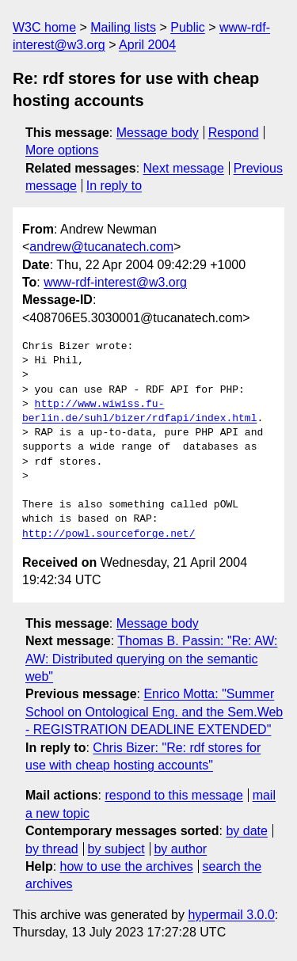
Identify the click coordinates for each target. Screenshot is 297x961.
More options (62, 150)
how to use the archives (126, 866)
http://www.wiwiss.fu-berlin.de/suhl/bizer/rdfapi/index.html (139, 411)
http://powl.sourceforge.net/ (108, 534)
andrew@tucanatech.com (101, 246)
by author (180, 849)
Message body (157, 132)
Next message (183, 168)
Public (187, 27)
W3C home (44, 27)
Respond (233, 132)
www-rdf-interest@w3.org (115, 282)
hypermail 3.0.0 (231, 914)
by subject (116, 849)
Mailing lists (123, 27)
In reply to (114, 185)
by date (246, 831)
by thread (51, 849)
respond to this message (173, 795)
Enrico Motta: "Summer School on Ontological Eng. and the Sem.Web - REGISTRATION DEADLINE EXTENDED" (154, 711)
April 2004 (147, 44)
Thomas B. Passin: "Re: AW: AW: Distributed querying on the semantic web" (151, 658)
